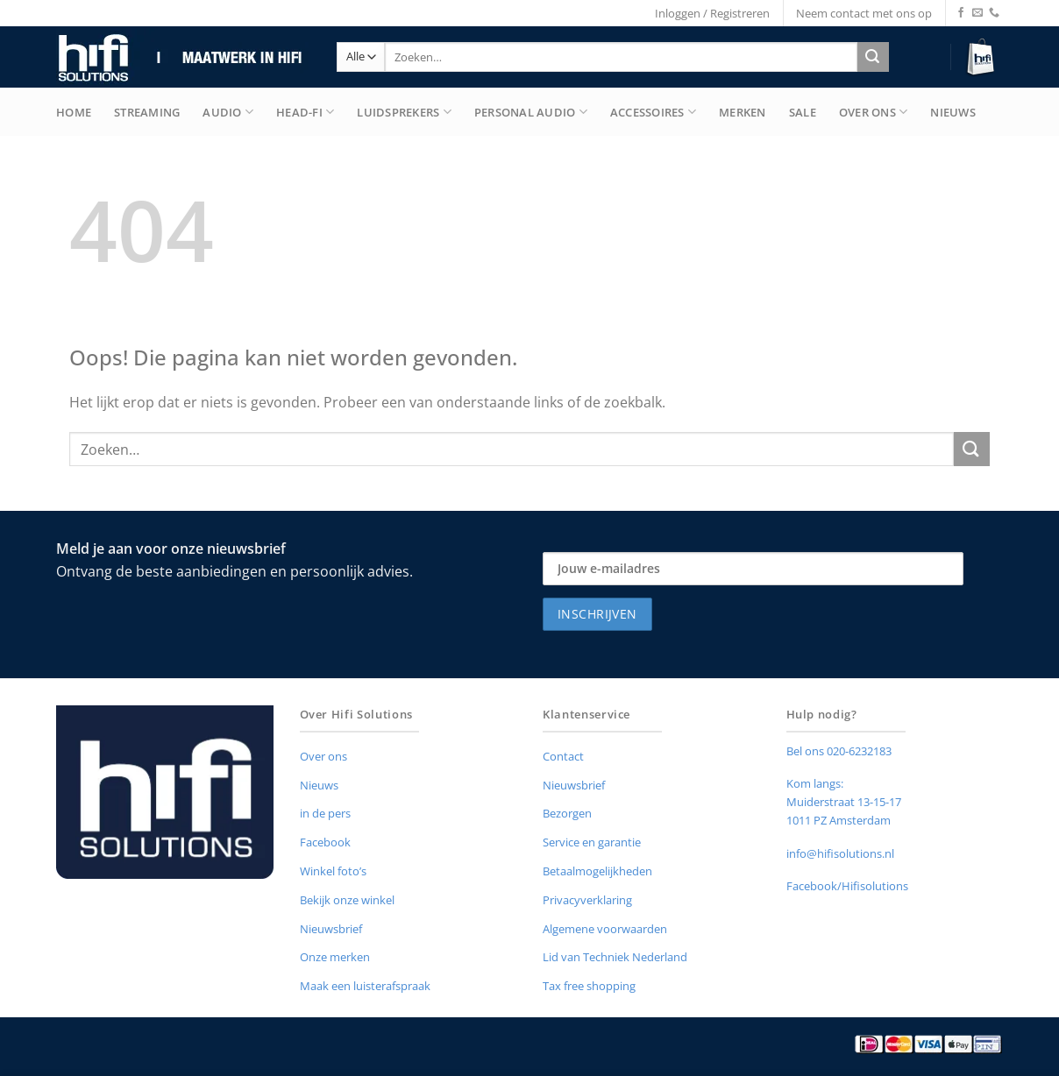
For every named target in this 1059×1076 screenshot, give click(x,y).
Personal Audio (530, 111)
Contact (563, 756)
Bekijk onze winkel (347, 900)
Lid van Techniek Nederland (615, 957)
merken (742, 112)
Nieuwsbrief (331, 929)
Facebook (325, 842)
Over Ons (873, 111)
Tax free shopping (589, 986)
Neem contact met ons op (864, 13)
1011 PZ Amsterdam (838, 820)
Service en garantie (592, 842)
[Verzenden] (872, 57)
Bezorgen (567, 813)
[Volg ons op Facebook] (961, 13)
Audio (228, 111)
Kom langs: (814, 783)
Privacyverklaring (587, 900)
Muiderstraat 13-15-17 (843, 802)
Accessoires (653, 111)
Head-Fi (305, 111)
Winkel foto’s (333, 871)
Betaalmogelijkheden (597, 871)
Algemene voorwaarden (605, 929)
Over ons (323, 756)
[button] (983, 57)
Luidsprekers (404, 111)
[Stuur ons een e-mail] (977, 13)
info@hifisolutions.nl (840, 853)
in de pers (325, 813)
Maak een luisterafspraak (365, 986)
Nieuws (953, 112)
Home (73, 112)
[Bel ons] (994, 13)
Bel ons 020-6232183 (839, 751)
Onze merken (335, 957)
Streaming (147, 112)
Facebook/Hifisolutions (847, 886)
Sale (802, 112)
